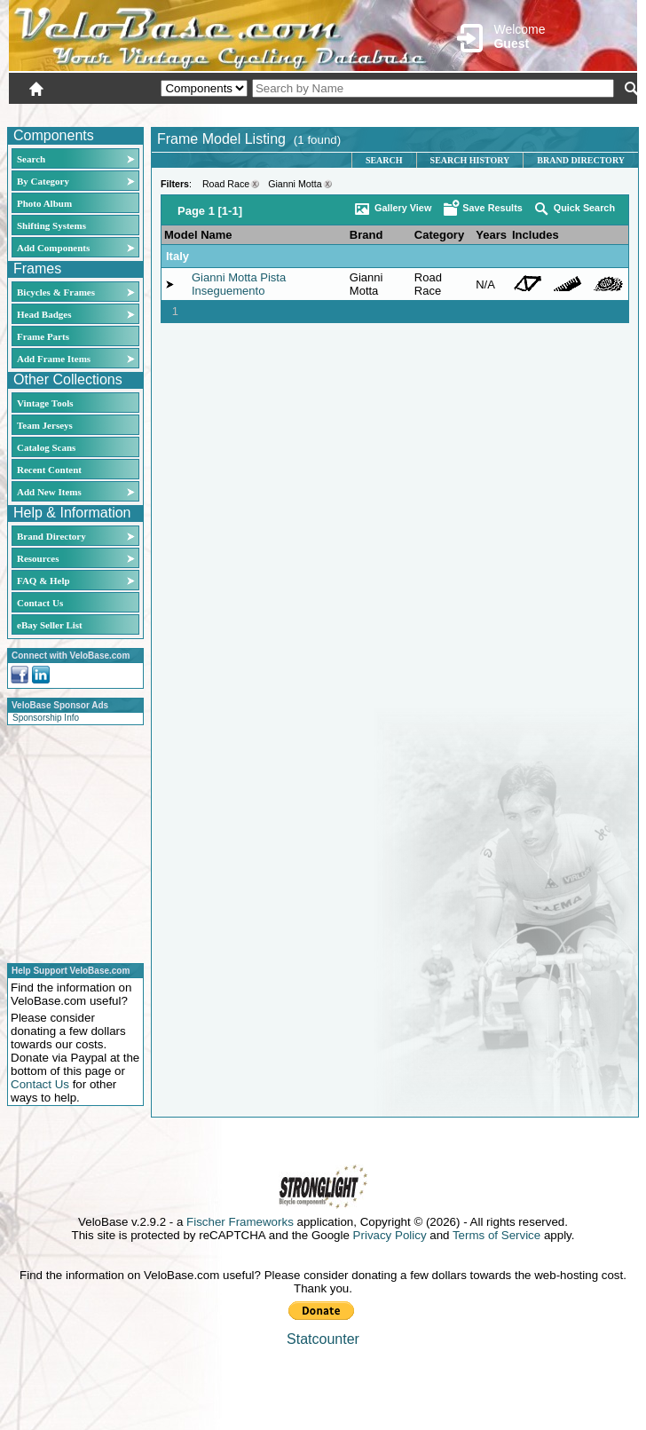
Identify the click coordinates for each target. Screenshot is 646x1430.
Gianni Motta (294, 183)
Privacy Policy (390, 1235)
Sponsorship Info (45, 718)
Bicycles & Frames (57, 292)
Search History (470, 160)
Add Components (53, 247)
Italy (177, 256)
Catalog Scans (46, 447)
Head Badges (44, 314)
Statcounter (323, 1339)
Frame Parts (43, 336)
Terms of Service (496, 1235)
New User (537, 113)
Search (31, 159)
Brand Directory (51, 536)
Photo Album (44, 203)
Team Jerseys (45, 425)
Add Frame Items (54, 358)
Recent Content (49, 469)
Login (479, 113)
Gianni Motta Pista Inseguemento (239, 284)
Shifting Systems (51, 225)
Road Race (225, 183)
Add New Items (49, 491)
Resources (38, 558)
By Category (43, 181)
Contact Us (40, 602)
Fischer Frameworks (240, 1222)
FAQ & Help (43, 580)
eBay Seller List (50, 625)
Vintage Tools (45, 403)
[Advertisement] (70, 841)
